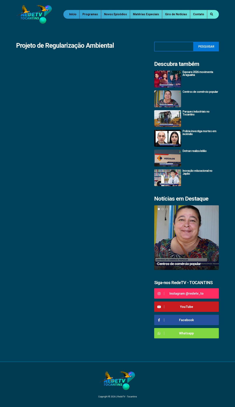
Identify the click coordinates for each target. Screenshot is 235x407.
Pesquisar (206, 46)
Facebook (175, 320)
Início (72, 14)
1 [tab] (159, 209)
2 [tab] (163, 209)
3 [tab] (166, 209)
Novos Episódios (115, 14)
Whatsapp (175, 333)
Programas (90, 14)
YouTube (175, 307)
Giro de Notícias (176, 14)
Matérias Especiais (146, 14)
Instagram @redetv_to (180, 293)
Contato (198, 14)
